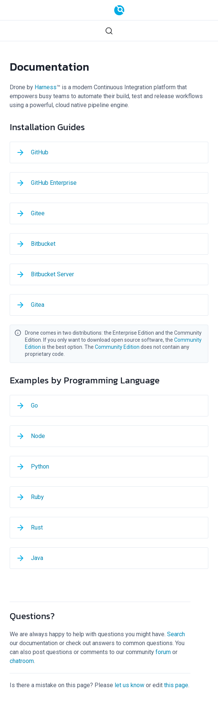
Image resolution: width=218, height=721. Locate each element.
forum (163, 652)
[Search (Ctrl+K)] (109, 30)
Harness (46, 87)
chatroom (22, 660)
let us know (129, 685)
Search (176, 634)
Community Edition (117, 347)
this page (176, 685)
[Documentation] (119, 10)
